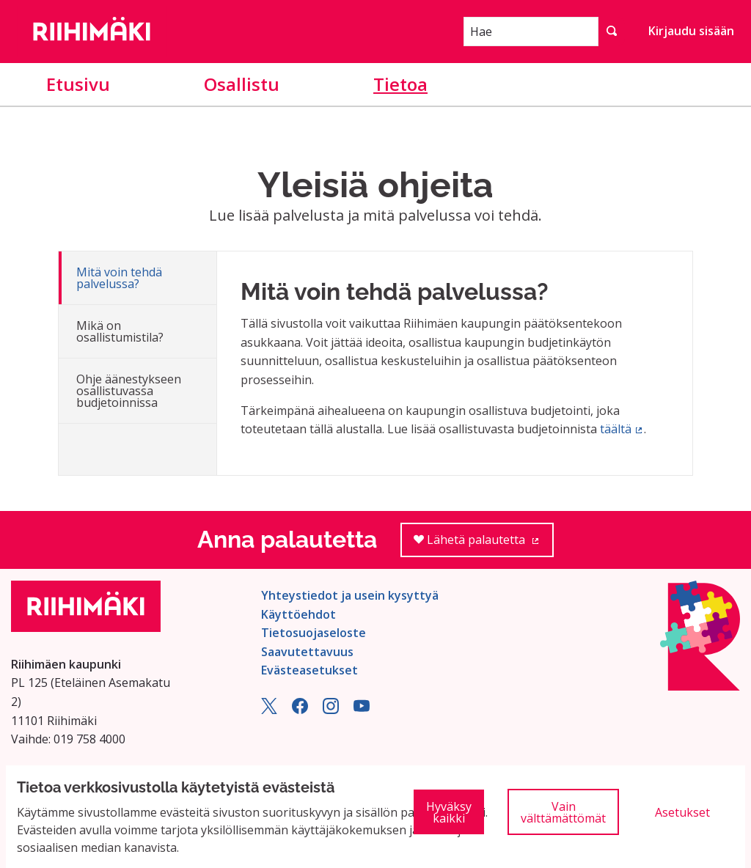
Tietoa (400, 84)
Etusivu (78, 84)
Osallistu (241, 84)
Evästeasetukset (309, 670)
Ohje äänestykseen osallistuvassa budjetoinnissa (128, 391)
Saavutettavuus (307, 652)
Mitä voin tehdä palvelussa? (119, 278)
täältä (622, 429)
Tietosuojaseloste (313, 633)
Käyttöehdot (298, 614)
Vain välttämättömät (563, 812)
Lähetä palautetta (484, 544)
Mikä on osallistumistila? (120, 331)
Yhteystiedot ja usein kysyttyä (350, 595)
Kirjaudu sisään (691, 31)
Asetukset (682, 812)
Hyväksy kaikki (449, 812)
